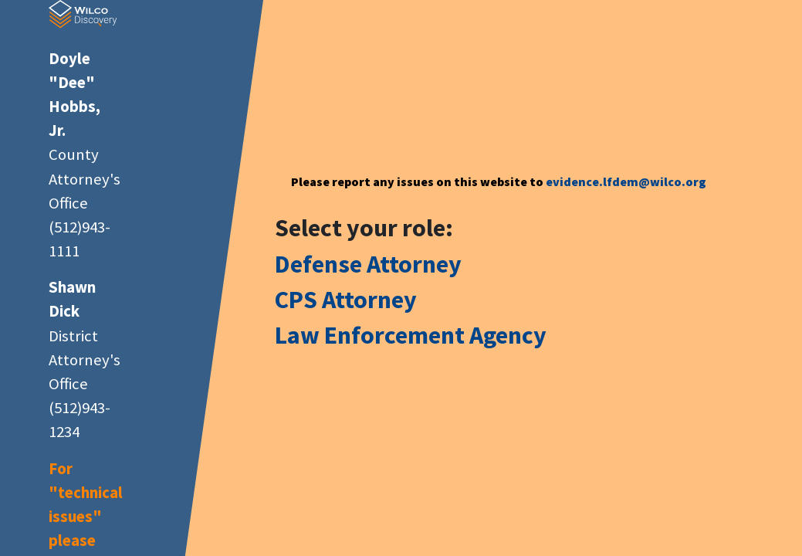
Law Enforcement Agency (411, 335)
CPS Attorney (346, 299)
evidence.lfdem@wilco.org (626, 181)
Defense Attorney (368, 264)
